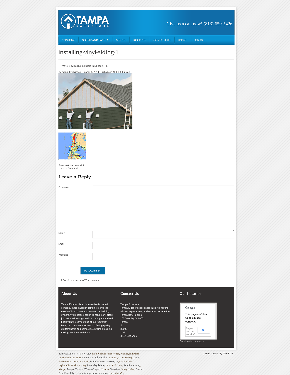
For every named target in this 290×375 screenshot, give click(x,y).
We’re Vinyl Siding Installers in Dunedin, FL (82, 66)
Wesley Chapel (92, 369)
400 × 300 (118, 72)
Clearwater (88, 357)
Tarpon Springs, (83, 373)
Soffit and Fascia (95, 40)
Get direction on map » (192, 341)
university (97, 373)
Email (61, 243)
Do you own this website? (190, 331)
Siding (121, 40)
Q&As (199, 40)
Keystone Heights (109, 361)
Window (68, 40)
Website (63, 254)
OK (203, 330)
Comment (64, 187)
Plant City (69, 373)
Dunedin (94, 361)
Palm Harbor (101, 357)
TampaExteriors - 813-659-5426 (75, 353)
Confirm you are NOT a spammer (79, 280)
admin (65, 72)
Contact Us (162, 40)
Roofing (139, 40)
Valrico (106, 373)
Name (61, 233)
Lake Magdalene (95, 365)
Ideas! (182, 40)
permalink (79, 165)
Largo (136, 357)
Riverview (115, 369)
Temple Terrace (75, 369)
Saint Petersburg (131, 365)
